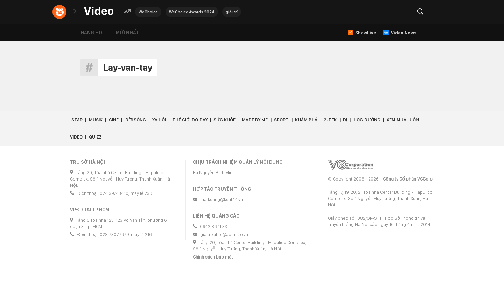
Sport (281, 119)
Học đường (367, 119)
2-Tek (330, 119)
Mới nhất (127, 32)
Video (76, 137)
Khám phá (306, 119)
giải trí (232, 11)
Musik (96, 119)
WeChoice (148, 11)
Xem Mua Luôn (403, 119)
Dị (345, 119)
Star (77, 119)
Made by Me (255, 119)
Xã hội (159, 119)
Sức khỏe (225, 119)
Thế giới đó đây (190, 119)
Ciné (114, 119)
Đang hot (92, 32)
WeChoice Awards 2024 (192, 11)
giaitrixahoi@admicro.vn (224, 234)
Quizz (95, 137)
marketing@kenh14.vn (221, 199)
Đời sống (135, 119)
